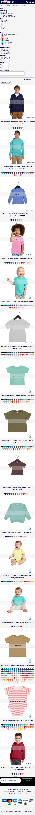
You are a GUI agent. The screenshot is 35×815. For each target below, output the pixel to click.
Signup (25, 793)
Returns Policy (24, 789)
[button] (30, 2)
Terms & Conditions (12, 789)
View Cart (19, 793)
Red (5, 39)
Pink (5, 37)
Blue (5, 43)
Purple (5, 35)
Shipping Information (10, 791)
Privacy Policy (11, 793)
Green (5, 40)
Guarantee (21, 791)
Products (7, 5)
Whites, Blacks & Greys (10, 34)
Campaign (28, 791)
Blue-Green (7, 42)
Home (1, 5)
